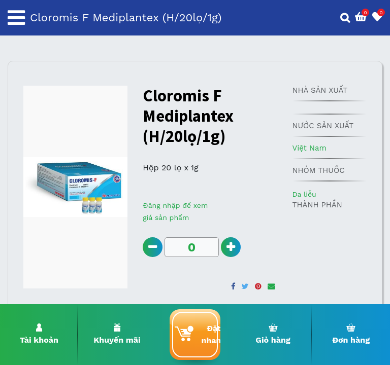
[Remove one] (152, 247)
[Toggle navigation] (16, 18)
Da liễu (304, 194)
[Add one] (231, 247)
